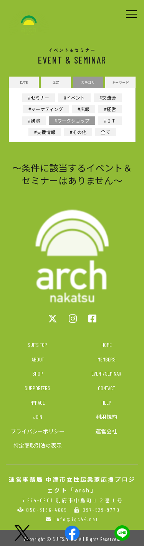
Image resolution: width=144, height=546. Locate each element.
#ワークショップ (72, 120)
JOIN (37, 417)
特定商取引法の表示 (37, 445)
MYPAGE (37, 402)
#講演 (34, 120)
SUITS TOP (37, 345)
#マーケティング (45, 109)
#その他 (78, 132)
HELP (106, 402)
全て (105, 132)
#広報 (83, 109)
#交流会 (107, 97)
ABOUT (37, 359)
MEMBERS (107, 359)
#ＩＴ (110, 120)
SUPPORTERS (37, 388)
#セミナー (38, 97)
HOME (106, 345)
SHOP (37, 373)
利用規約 (106, 417)
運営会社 (106, 431)
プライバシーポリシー (38, 431)
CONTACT (106, 388)
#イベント (74, 97)
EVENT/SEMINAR (106, 373)
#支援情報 (44, 132)
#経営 (110, 109)
